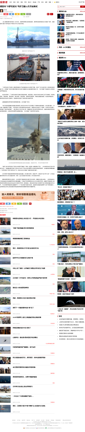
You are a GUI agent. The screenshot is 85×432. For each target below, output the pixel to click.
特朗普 (53, 224)
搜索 (83, 6)
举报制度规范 (58, 420)
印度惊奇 (53, 353)
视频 (50, 2)
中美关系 (53, 323)
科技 (42, 2)
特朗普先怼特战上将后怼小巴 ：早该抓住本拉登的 (28, 218)
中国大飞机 (52, 293)
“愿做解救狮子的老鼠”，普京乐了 (66, 279)
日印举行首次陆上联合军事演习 (23, 386)
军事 (25, 2)
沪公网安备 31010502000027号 (29, 428)
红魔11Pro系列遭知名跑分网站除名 (69, 325)
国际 (22, 2)
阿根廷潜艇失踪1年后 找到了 (22, 328)
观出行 (29, 2)
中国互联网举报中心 (40, 428)
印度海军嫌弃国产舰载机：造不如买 (24, 347)
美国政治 (53, 363)
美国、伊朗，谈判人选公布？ (65, 232)
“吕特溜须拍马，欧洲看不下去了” (66, 106)
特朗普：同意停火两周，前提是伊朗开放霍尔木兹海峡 (75, 40)
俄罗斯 (3, 206)
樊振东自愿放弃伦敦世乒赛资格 (68, 336)
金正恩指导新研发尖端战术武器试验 (24, 367)
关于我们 (18, 420)
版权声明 (23, 420)
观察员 (56, 2)
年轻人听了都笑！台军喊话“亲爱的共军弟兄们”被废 (29, 268)
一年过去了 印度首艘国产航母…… (23, 396)
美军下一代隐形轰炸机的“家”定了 (23, 308)
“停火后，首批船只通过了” (65, 187)
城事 (46, 2)
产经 (39, 2)
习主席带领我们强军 (50, 343)
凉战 (54, 254)
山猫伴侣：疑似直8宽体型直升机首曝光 (25, 337)
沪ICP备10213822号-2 (16, 422)
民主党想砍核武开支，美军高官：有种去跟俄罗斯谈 (29, 357)
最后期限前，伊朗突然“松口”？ (66, 202)
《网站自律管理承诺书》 (66, 420)
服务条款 (28, 420)
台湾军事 (53, 274)
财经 (18, 2)
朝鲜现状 (53, 373)
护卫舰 (7, 206)
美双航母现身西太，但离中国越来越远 (25, 377)
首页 (10, 2)
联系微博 (38, 420)
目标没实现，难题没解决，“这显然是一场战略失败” (75, 21)
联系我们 (14, 420)
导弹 (12, 206)
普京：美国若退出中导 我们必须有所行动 (26, 248)
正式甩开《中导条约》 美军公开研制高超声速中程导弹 (30, 278)
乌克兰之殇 (52, 304)
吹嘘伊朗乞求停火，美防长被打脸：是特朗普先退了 (75, 15)
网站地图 (47, 420)
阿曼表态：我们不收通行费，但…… (67, 172)
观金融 (34, 2)
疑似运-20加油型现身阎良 (21, 287)
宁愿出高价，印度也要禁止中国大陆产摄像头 (70, 264)
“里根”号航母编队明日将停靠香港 (23, 228)
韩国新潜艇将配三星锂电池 (21, 238)
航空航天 (53, 313)
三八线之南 (52, 244)
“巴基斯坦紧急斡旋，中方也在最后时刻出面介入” (75, 33)
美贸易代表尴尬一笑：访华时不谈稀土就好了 (75, 27)
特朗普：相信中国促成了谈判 (65, 294)
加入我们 (42, 420)
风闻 (14, 2)
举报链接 (52, 420)
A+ (18, 16)
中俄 (10, 206)
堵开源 (5, 10)
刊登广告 (33, 420)
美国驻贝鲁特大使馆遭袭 (66, 333)
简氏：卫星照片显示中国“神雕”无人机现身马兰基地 (29, 406)
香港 (54, 234)
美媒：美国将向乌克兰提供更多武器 (24, 298)
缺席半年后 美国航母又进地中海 (23, 258)
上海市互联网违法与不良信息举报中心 (53, 428)
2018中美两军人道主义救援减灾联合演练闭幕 (27, 317)
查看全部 (82, 11)
